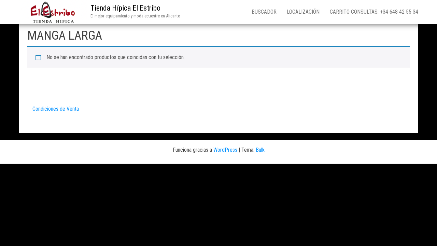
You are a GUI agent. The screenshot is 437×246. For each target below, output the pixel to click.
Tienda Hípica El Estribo (125, 8)
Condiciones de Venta (55, 109)
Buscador (264, 12)
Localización (303, 12)
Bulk (260, 150)
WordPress (225, 150)
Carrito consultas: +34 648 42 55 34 (374, 12)
